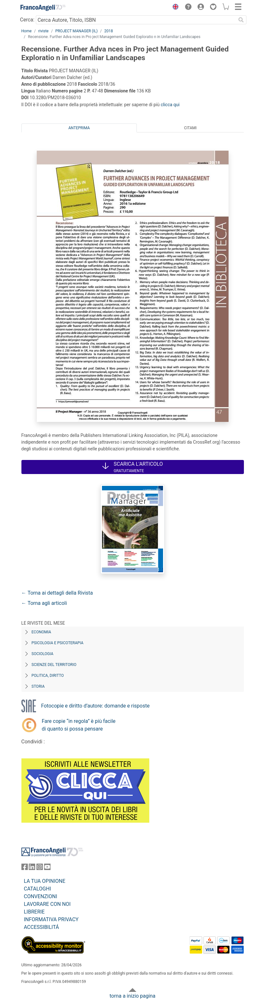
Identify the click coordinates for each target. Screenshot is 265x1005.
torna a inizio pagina (132, 996)
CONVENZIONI (40, 896)
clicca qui (170, 104)
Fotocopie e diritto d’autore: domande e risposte (95, 706)
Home (26, 31)
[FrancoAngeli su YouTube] (47, 868)
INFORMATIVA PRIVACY (51, 919)
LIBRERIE (34, 912)
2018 (108, 31)
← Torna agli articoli (44, 603)
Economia (41, 632)
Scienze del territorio (54, 664)
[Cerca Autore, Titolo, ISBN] (136, 19)
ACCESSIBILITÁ (41, 927)
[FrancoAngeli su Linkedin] (32, 868)
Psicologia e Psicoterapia (57, 643)
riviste (43, 31)
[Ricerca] (241, 19)
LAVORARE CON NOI (47, 904)
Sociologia (42, 654)
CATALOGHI (37, 889)
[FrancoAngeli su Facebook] (24, 868)
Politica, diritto (48, 675)
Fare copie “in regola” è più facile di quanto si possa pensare (79, 725)
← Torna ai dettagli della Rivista (57, 593)
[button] (174, 8)
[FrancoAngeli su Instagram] (39, 868)
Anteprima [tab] (79, 128)
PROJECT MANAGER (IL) (76, 31)
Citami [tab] (190, 128)
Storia (38, 686)
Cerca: (27, 20)
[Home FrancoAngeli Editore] (42, 7)
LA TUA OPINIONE (45, 881)
